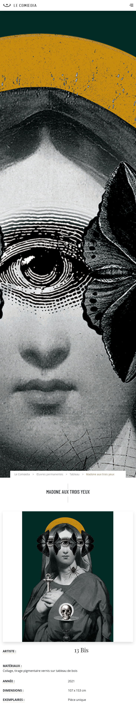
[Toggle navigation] (131, 6)
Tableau (75, 474)
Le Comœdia (22, 474)
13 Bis (81, 650)
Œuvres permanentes (49, 474)
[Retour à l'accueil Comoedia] (69, 5)
